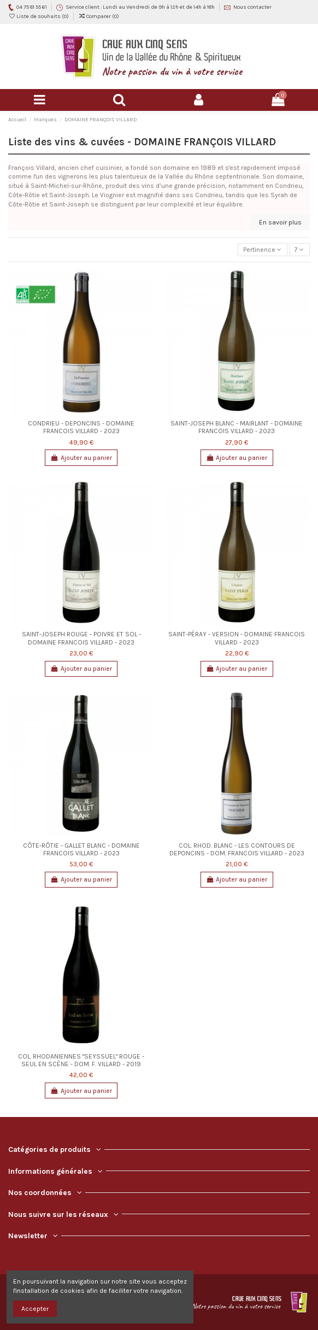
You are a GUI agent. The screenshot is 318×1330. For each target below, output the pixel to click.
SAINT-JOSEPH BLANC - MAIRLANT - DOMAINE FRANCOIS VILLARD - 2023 (236, 427)
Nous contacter (252, 7)
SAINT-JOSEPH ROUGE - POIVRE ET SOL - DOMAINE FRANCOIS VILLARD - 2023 (81, 638)
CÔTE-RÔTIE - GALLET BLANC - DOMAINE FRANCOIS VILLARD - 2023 (81, 849)
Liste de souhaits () (39, 16)
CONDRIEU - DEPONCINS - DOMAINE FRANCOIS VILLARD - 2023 (81, 427)
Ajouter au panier (81, 458)
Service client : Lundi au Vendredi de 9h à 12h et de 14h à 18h (141, 7)
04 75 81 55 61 (32, 7)
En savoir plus (280, 222)
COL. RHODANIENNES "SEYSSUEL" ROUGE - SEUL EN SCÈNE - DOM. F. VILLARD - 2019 (81, 1060)
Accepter (35, 1309)
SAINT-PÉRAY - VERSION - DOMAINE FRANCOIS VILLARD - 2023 (236, 638)
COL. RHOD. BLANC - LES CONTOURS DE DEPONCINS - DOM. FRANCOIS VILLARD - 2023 (236, 849)
